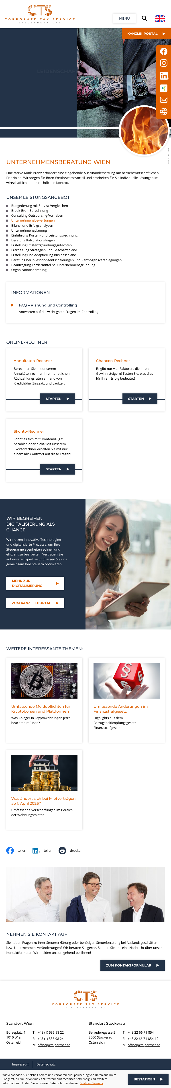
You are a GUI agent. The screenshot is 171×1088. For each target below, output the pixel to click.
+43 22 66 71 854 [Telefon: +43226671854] (141, 1032)
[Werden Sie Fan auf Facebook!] (163, 51)
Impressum (20, 1064)
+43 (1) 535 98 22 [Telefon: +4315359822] (51, 1032)
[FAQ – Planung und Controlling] (89, 307)
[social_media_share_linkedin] (46, 851)
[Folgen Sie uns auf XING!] (163, 88)
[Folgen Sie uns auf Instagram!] (163, 63)
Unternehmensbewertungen (33, 220)
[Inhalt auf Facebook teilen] (19, 851)
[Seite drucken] (74, 851)
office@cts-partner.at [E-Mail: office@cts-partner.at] (54, 1045)
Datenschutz (45, 1064)
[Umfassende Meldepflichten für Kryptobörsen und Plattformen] (44, 700)
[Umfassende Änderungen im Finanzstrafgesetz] (127, 700)
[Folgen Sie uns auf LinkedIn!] (163, 75)
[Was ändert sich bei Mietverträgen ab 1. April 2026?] (44, 790)
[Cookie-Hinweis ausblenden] (148, 1079)
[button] (124, 18)
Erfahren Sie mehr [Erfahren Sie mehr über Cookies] (91, 1083)
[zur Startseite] (40, 14)
